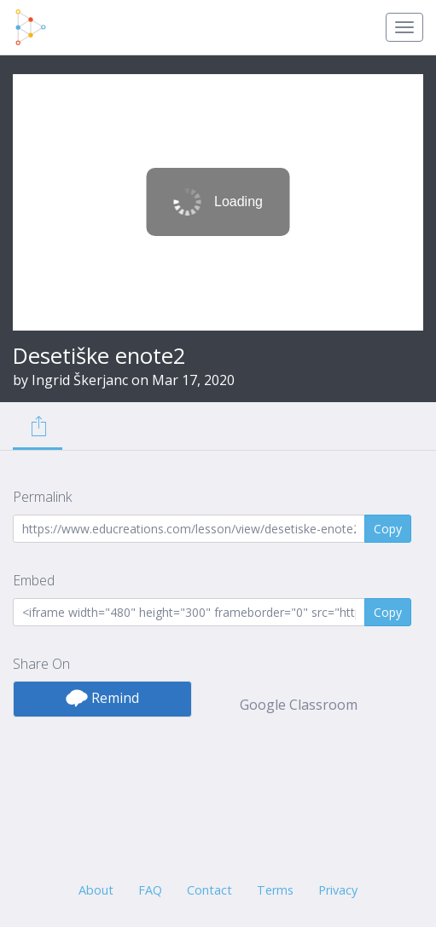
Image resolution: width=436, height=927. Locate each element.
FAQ (150, 890)
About (95, 890)
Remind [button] (102, 697)
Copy (388, 529)
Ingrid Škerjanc (80, 380)
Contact (209, 890)
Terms (275, 890)
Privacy (338, 890)
